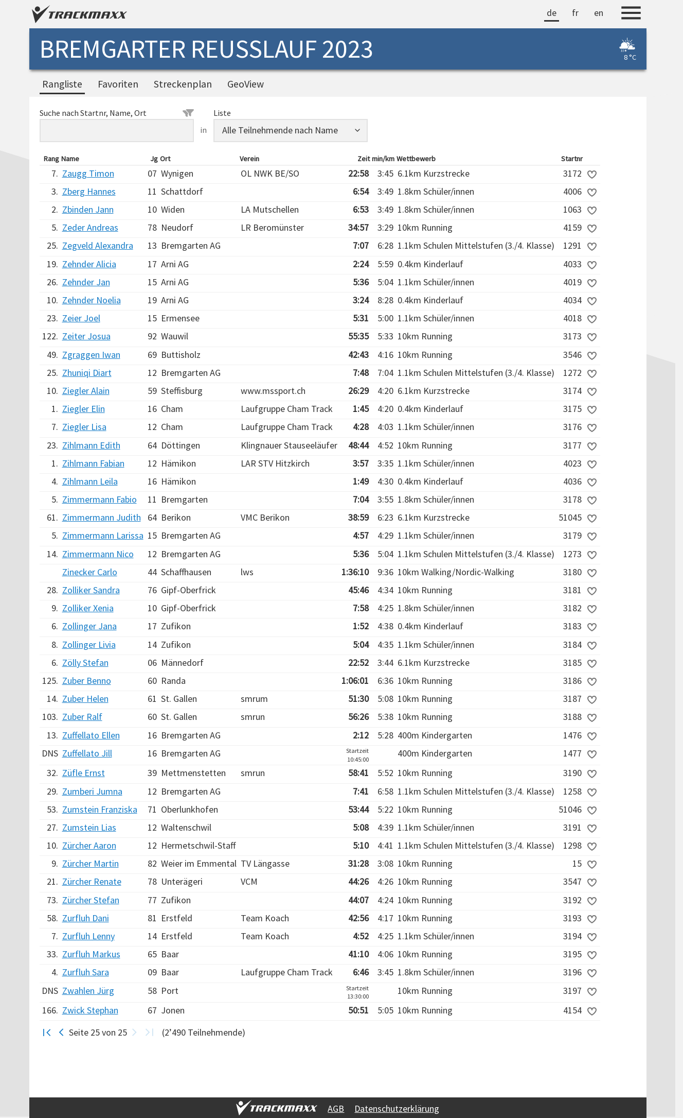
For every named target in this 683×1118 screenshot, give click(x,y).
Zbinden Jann (88, 209)
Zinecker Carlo (89, 572)
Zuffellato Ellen (91, 735)
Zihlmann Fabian (93, 463)
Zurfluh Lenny (88, 936)
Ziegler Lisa (84, 427)
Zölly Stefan (85, 662)
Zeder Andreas (90, 227)
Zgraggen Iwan (91, 354)
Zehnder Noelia (91, 300)
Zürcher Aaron (89, 845)
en (598, 13)
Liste (222, 113)
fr (575, 13)
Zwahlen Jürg (88, 990)
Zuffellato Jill (87, 753)
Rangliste (62, 84)
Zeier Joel (81, 318)
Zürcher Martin (90, 863)
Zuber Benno (86, 680)
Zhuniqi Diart (87, 373)
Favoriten (118, 84)
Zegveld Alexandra (97, 245)
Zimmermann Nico (98, 554)
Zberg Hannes (89, 191)
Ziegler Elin (83, 409)
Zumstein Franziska (99, 809)
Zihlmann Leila (90, 481)
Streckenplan (183, 84)
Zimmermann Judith (101, 517)
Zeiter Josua (86, 336)
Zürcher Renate (91, 881)
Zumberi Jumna (92, 791)
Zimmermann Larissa (102, 535)
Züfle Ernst (83, 773)
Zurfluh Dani (85, 918)
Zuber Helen (85, 698)
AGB (336, 1108)
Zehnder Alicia (89, 264)
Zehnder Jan (86, 282)
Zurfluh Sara (85, 972)
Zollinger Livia (89, 644)
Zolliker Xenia (88, 608)
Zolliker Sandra (91, 590)
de (551, 13)
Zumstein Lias (89, 827)
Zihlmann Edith (91, 445)
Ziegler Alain (86, 391)
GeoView (245, 84)
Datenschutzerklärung (396, 1108)
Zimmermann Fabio (99, 499)
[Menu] (631, 14)
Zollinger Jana (89, 626)
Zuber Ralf (82, 717)
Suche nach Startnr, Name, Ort (117, 113)
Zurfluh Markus (91, 954)
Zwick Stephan (90, 1010)
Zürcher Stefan (90, 900)
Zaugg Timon (88, 173)
